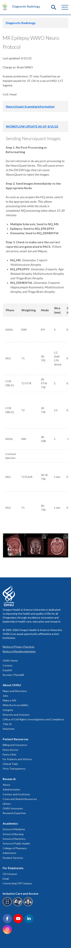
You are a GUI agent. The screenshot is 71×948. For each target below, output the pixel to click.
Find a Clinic (9, 754)
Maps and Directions (15, 691)
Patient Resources (15, 739)
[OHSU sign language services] (18, 905)
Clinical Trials (10, 763)
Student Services (13, 857)
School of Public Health (16, 843)
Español (7, 670)
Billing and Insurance (15, 744)
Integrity (8, 710)
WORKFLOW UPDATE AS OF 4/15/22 (32, 126)
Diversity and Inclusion (16, 714)
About (6, 784)
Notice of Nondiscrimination (19, 651)
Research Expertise (14, 813)
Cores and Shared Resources (20, 799)
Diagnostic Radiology (26, 6)
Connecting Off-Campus (17, 883)
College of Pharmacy (15, 848)
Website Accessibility (15, 705)
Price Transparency (14, 768)
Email (6, 878)
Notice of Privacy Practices (18, 646)
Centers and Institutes (16, 794)
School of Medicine (14, 829)
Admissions (9, 852)
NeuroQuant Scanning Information (30, 106)
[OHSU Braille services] (8, 905)
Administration (11, 789)
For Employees (13, 868)
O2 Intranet (10, 873)
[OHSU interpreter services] (28, 905)
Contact (7, 665)
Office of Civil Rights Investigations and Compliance (33, 719)
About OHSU (12, 685)
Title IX (7, 724)
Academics (10, 823)
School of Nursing (13, 834)
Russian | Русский (13, 674)
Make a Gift (9, 700)
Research (9, 779)
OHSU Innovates (13, 808)
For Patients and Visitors (17, 759)
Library (7, 803)
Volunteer (9, 728)
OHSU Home (10, 660)
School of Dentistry (14, 838)
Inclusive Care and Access (20, 893)
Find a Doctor (10, 749)
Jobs (5, 695)
